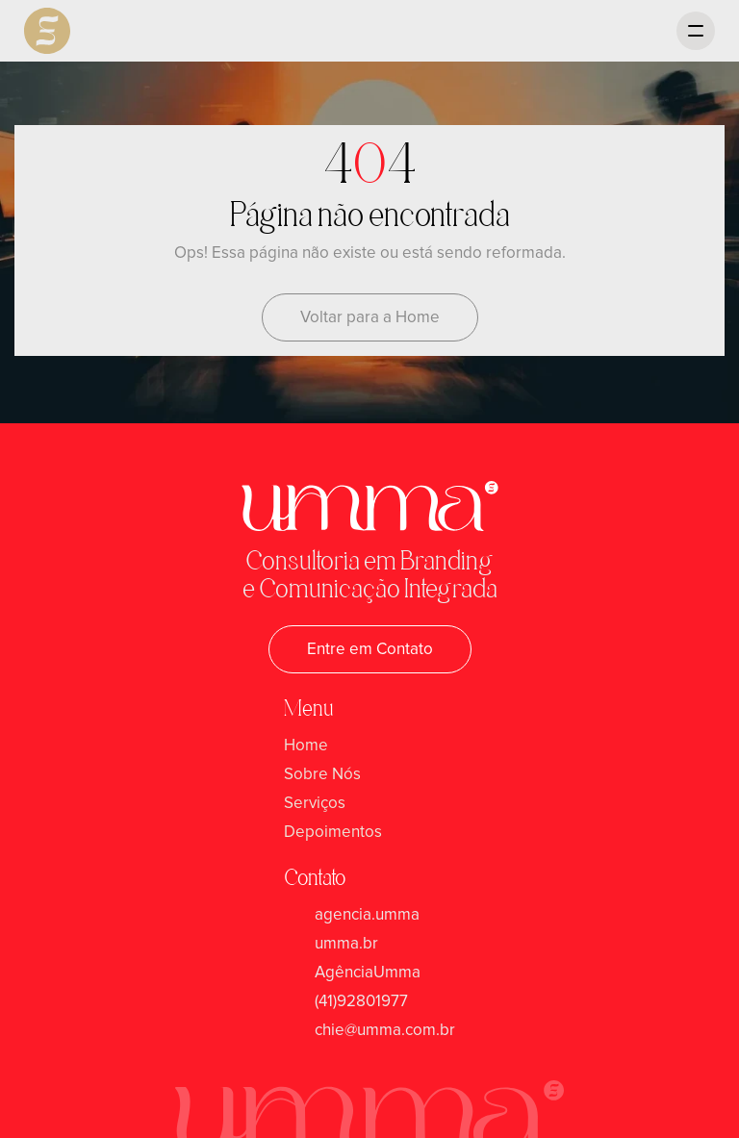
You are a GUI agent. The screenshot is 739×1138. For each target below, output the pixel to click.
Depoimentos (333, 832)
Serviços (314, 803)
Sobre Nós (322, 774)
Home (306, 745)
